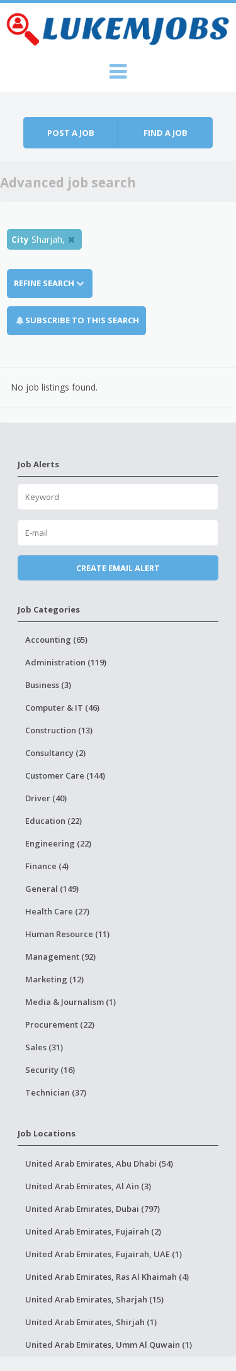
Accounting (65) (56, 639)
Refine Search (50, 283)
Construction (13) (59, 730)
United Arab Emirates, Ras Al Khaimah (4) (107, 1276)
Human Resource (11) (67, 934)
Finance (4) (47, 866)
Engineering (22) (58, 843)
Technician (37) (55, 1092)
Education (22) (53, 820)
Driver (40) (46, 798)
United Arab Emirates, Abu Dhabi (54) (99, 1163)
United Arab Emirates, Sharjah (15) (94, 1299)
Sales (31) (44, 1047)
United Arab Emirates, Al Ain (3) (88, 1186)
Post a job (70, 132)
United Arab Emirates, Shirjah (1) (91, 1322)
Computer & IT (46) (62, 707)
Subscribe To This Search (82, 320)
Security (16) (50, 1069)
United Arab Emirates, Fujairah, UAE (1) (103, 1254)
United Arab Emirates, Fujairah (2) (93, 1231)
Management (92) (60, 956)
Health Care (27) (57, 911)
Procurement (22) (59, 1024)
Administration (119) (65, 662)
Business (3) (48, 685)
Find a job (165, 132)
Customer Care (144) (65, 775)
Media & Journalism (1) (70, 1001)
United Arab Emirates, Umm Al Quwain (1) (108, 1344)
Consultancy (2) (55, 752)
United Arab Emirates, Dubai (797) (92, 1208)
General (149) (52, 888)
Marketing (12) (54, 979)
